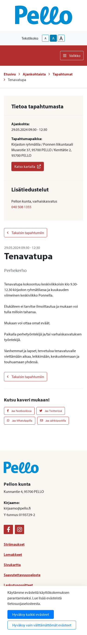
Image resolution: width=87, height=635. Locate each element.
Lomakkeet (13, 554)
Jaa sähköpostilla (53, 420)
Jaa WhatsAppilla (19, 420)
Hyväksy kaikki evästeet (30, 614)
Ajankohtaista (34, 74)
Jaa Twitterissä (50, 411)
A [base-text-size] (53, 38)
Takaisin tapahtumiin (25, 232)
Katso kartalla (27, 166)
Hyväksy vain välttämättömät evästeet (41, 625)
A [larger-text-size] (61, 38)
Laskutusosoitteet (18, 585)
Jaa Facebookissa (19, 411)
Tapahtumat (63, 74)
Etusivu (10, 74)
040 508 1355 (21, 206)
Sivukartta (12, 564)
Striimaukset (14, 544)
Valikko (72, 55)
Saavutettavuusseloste (22, 574)
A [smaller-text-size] (45, 38)
